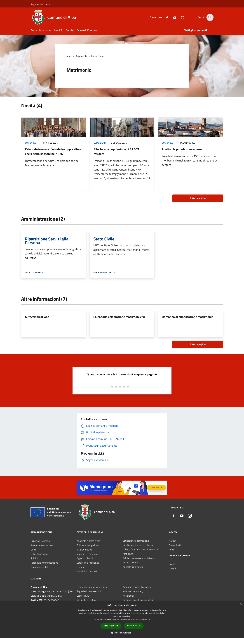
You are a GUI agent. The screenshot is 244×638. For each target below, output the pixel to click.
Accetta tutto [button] (111, 625)
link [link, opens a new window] (149, 619)
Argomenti (81, 56)
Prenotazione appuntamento (92, 587)
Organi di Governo (40, 541)
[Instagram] (181, 17)
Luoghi (172, 568)
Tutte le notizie (198, 198)
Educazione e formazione (136, 541)
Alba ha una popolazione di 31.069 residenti (116, 151)
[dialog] (122, 619)
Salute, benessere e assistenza (139, 558)
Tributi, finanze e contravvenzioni (140, 549)
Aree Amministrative (41, 545)
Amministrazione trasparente (138, 587)
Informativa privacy (133, 591)
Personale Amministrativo (44, 562)
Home (68, 56)
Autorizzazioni (130, 562)
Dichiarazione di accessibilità (138, 600)
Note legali (128, 596)
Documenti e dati (39, 567)
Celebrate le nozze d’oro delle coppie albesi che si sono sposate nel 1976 (53, 151)
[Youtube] (173, 17)
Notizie (172, 541)
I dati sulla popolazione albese (182, 149)
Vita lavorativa (84, 549)
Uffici (33, 549)
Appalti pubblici (85, 558)
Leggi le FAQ (83, 596)
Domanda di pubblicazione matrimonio (187, 316)
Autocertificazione (37, 316)
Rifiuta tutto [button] (133, 625)
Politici (34, 558)
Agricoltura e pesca (133, 567)
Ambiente (128, 554)
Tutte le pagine (198, 344)
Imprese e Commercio (88, 554)
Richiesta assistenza (87, 600)
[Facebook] (165, 17)
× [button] (240, 604)
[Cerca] (210, 17)
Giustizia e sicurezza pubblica (138, 545)
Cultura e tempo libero (88, 545)
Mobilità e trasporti (87, 571)
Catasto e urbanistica (88, 562)
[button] (122, 632)
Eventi (172, 564)
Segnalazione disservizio (89, 591)
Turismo (81, 567)
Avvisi (172, 549)
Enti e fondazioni (39, 554)
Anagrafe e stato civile (88, 541)
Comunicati (31, 142)
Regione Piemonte (40, 4)
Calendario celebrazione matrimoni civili (119, 316)
